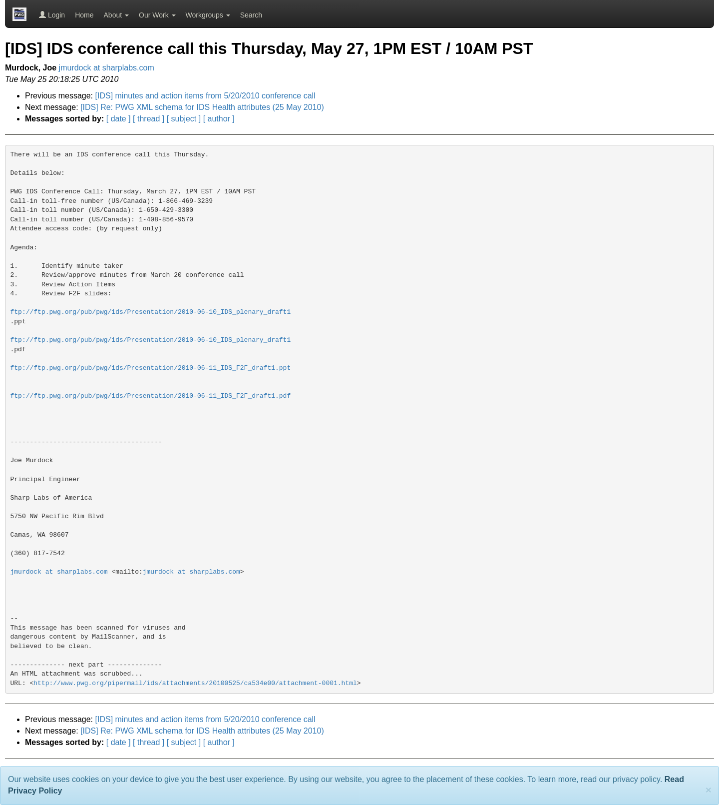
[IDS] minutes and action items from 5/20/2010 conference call (205, 95)
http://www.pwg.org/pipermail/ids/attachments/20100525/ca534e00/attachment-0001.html (195, 683)
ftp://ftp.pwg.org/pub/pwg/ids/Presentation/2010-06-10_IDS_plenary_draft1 (150, 312)
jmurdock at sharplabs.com (106, 67)
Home (84, 15)
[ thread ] (148, 118)
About (116, 15)
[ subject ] (184, 118)
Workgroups (208, 15)
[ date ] (118, 118)
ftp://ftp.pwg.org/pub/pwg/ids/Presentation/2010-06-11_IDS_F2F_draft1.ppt (150, 368)
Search (251, 15)
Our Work (157, 15)
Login (52, 15)
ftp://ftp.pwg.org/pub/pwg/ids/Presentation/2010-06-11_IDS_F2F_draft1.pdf (150, 396)
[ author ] (219, 118)
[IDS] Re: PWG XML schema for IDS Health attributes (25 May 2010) (202, 107)
